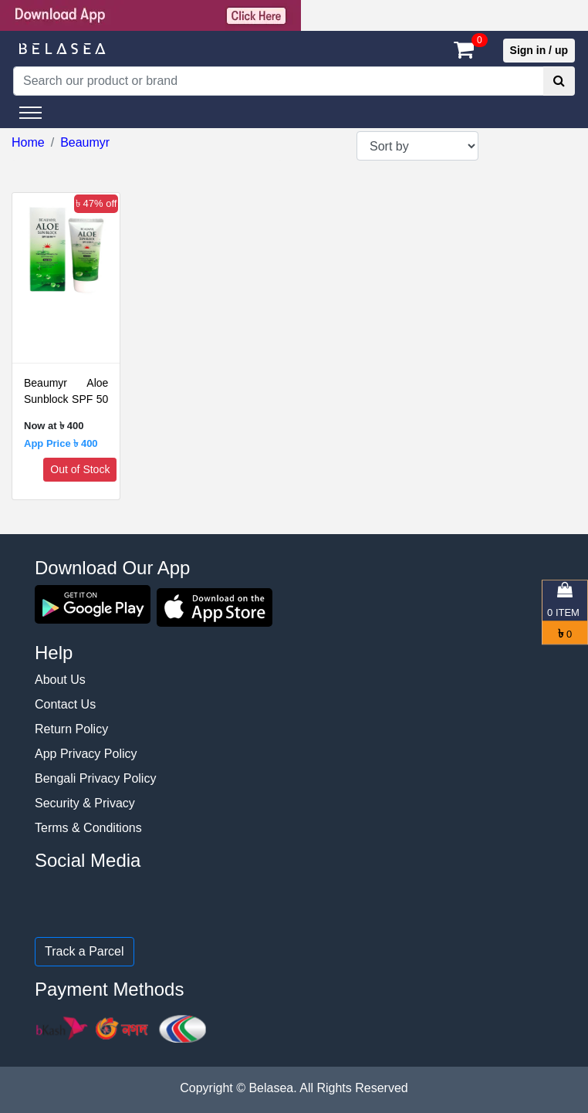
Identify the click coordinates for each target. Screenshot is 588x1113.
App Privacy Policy (86, 753)
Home (28, 142)
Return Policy (71, 729)
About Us (60, 679)
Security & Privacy (85, 803)
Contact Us (65, 704)
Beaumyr (85, 142)
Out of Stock (80, 469)
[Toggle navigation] (30, 112)
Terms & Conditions (88, 827)
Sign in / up (539, 50)
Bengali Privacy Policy (95, 778)
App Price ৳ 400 (61, 443)
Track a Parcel (84, 951)
